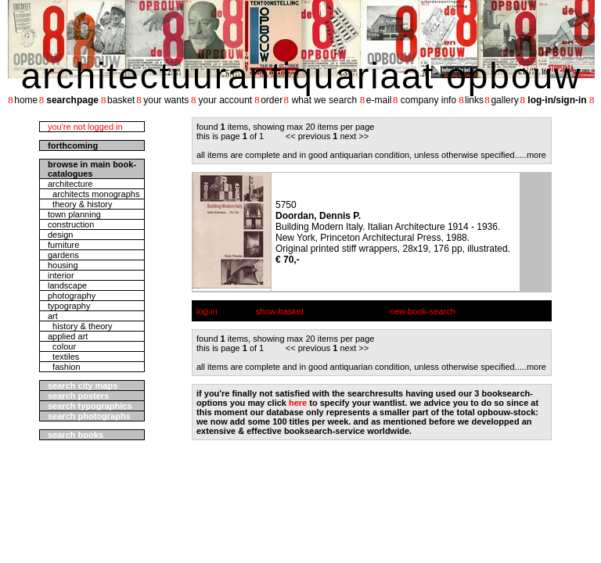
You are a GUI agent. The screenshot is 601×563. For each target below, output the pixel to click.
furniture (63, 244)
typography (69, 305)
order (272, 100)
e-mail (379, 100)
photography (71, 295)
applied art (68, 336)
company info (428, 100)
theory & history (80, 204)
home (26, 100)
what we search (324, 100)
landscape (67, 285)
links (474, 100)
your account (225, 100)
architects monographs (93, 194)
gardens (63, 255)
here (298, 402)
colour (62, 346)
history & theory (80, 326)
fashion (64, 366)
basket (121, 100)
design (60, 234)
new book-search (422, 311)
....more (531, 155)
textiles (63, 356)
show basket (280, 311)
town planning (74, 214)
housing (63, 265)
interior (61, 275)
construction (71, 224)
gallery (504, 100)
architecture (70, 183)
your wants (166, 100)
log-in (207, 311)
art (53, 316)
